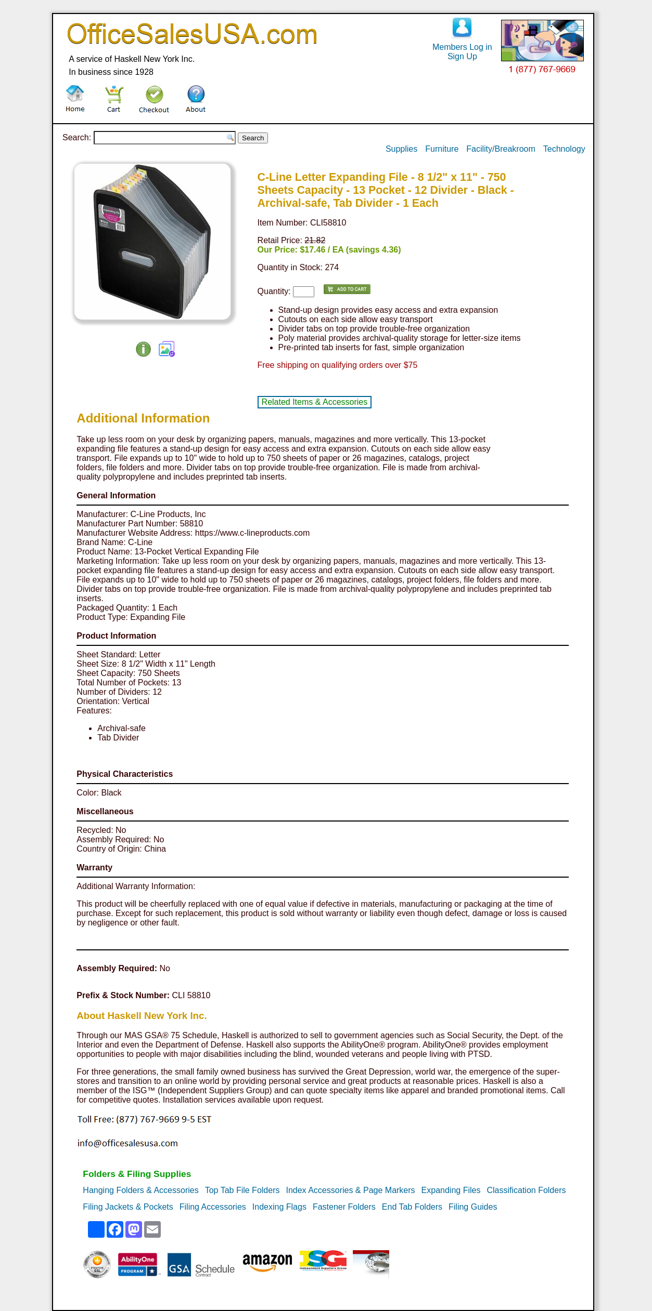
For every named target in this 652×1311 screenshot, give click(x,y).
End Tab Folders (412, 1206)
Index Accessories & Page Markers (350, 1190)
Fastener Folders (344, 1206)
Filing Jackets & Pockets (128, 1206)
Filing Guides (473, 1206)
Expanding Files (451, 1190)
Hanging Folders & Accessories (140, 1190)
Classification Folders (526, 1190)
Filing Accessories (213, 1206)
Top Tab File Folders (242, 1190)
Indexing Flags (279, 1206)
